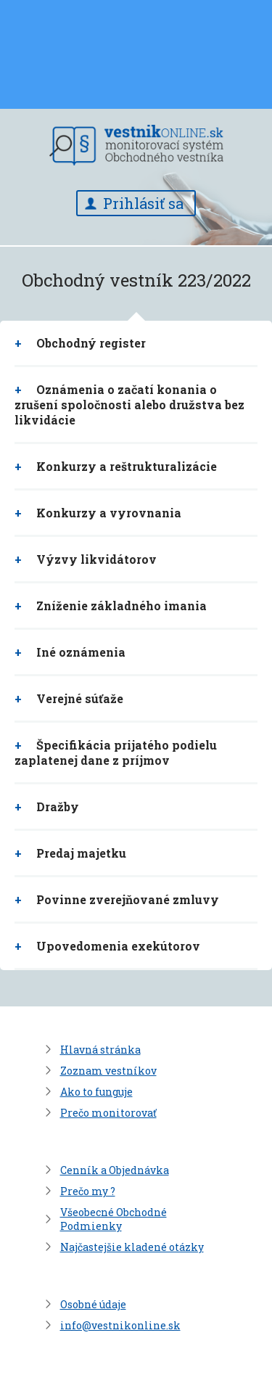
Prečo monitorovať (108, 1113)
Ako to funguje (96, 1092)
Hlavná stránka (100, 1049)
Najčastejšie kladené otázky (132, 1247)
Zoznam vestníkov (108, 1071)
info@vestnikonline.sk (120, 1325)
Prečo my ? (87, 1191)
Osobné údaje (93, 1304)
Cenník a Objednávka (114, 1170)
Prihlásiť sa (143, 203)
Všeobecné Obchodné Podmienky (113, 1219)
